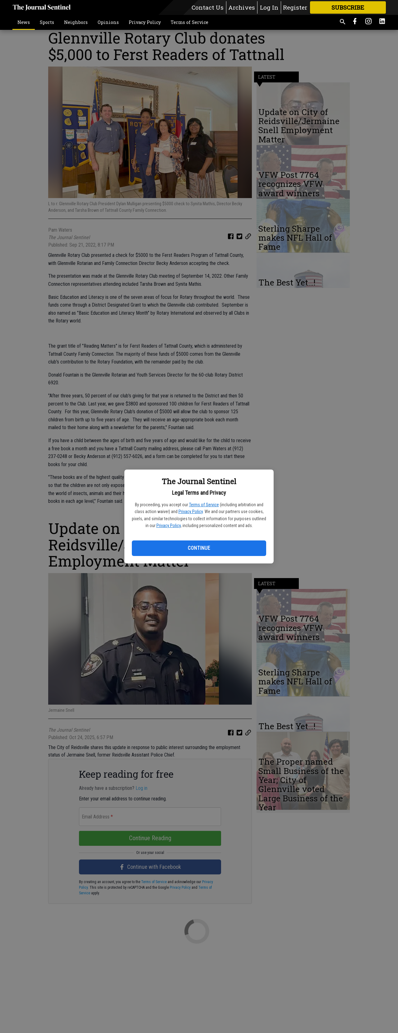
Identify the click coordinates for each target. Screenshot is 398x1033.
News (23, 22)
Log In (269, 7)
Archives (241, 7)
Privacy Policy (190, 511)
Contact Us (208, 7)
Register (295, 7)
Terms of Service (204, 504)
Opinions (108, 22)
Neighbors (76, 22)
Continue (199, 548)
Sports (47, 22)
